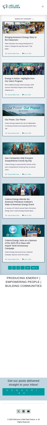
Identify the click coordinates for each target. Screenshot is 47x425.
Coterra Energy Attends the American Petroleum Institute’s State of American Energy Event (19, 202)
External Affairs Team (13, 53)
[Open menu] (43, 6)
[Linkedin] (23, 411)
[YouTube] (28, 411)
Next (34, 268)
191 (28, 268)
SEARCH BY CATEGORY (23, 19)
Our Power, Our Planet (15, 119)
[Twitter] (18, 411)
